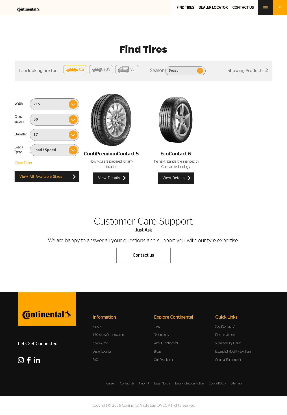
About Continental (166, 343)
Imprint (144, 383)
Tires (157, 326)
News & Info (100, 343)
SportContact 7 (225, 326)
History (97, 326)
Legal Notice (162, 383)
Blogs (157, 351)
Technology (161, 335)
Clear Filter (23, 163)
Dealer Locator (213, 7)
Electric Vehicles (225, 335)
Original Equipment (228, 360)
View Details (109, 178)
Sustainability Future (228, 343)
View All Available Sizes (40, 177)
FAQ (95, 360)
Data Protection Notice (189, 383)
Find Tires (185, 7)
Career (110, 383)
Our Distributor (163, 360)
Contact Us (127, 383)
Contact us (243, 7)
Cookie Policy (217, 383)
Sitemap (236, 383)
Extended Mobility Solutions (233, 351)
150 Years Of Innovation (108, 335)
